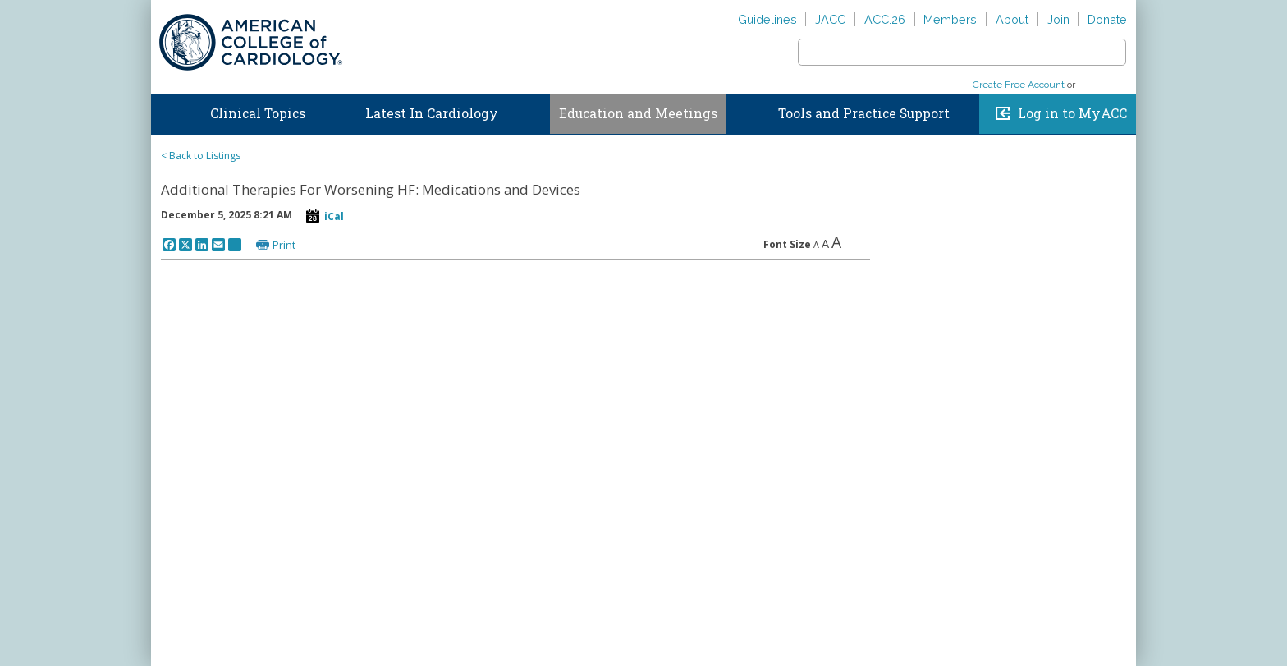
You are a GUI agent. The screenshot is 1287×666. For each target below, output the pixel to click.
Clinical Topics (257, 113)
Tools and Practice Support (864, 113)
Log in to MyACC (1072, 113)
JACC (830, 19)
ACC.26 (884, 19)
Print (284, 244)
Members (950, 19)
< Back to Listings (200, 156)
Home (166, 110)
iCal (334, 216)
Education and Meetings (638, 113)
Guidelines (767, 19)
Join (1058, 19)
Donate (1107, 19)
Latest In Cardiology (431, 113)
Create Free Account (1019, 84)
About (1012, 19)
